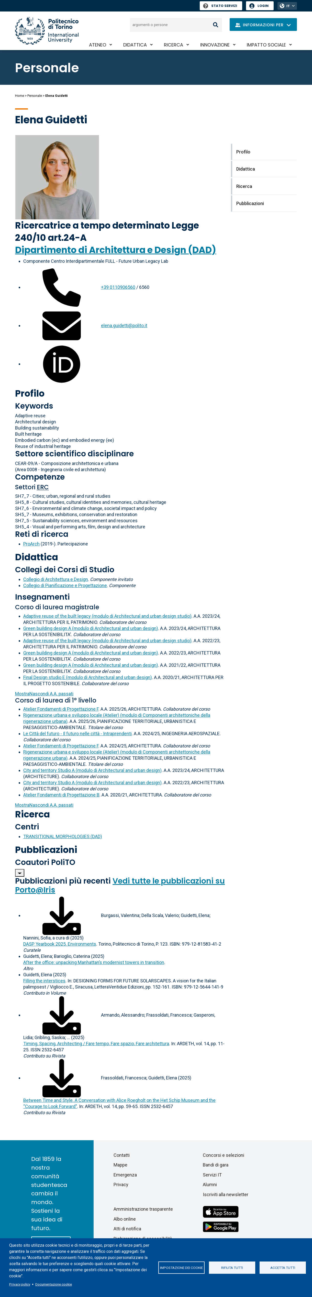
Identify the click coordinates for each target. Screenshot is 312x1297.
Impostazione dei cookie (181, 1268)
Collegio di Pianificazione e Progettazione (65, 585)
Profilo (29, 393)
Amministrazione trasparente (143, 1209)
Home (19, 96)
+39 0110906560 (118, 287)
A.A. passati (44, 693)
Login (263, 5)
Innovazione (215, 45)
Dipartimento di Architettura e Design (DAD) (115, 250)
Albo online (125, 1219)
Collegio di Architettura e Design (55, 579)
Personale (34, 96)
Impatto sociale (266, 45)
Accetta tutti (282, 1268)
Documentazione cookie (53, 1284)
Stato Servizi (220, 5)
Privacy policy (19, 1284)
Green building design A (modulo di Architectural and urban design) (90, 628)
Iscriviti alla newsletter (225, 1194)
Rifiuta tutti (232, 1268)
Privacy (121, 1184)
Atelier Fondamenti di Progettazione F (60, 709)
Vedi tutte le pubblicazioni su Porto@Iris (120, 885)
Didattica (135, 45)
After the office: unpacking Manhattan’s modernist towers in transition (93, 962)
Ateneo (97, 45)
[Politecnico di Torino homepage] (47, 31)
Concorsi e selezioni (223, 1155)
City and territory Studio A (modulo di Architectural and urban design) (92, 770)
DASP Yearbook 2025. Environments (59, 944)
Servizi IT (212, 1174)
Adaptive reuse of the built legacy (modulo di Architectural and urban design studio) (107, 616)
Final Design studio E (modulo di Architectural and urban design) (87, 677)
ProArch (31, 543)
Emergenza (125, 1174)
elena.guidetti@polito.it (124, 325)
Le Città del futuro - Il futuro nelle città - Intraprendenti (77, 733)
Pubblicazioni (46, 849)
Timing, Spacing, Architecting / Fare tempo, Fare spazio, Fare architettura (96, 1043)
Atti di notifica (127, 1228)
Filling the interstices (44, 980)
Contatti (122, 1155)
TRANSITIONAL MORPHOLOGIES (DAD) (62, 836)
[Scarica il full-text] (61, 915)
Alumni (210, 1184)
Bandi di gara (215, 1165)
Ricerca (173, 45)
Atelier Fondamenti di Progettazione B (61, 795)
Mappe (120, 1165)
